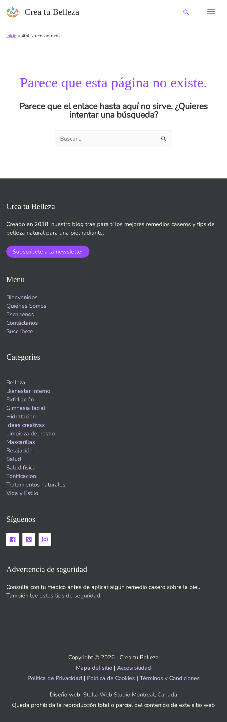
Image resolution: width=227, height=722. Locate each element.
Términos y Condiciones (170, 678)
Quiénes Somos (26, 306)
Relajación (19, 450)
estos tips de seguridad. (70, 595)
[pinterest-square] (29, 539)
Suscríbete (19, 331)
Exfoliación (20, 399)
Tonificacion (21, 476)
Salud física (21, 467)
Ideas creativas (25, 425)
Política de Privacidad (55, 678)
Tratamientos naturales (35, 484)
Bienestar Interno (28, 391)
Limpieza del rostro (30, 433)
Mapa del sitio (94, 668)
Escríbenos (20, 314)
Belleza (15, 382)
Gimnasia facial (25, 408)
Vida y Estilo (22, 493)
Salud (13, 459)
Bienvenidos (22, 297)
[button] (186, 12)
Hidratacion (21, 416)
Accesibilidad (134, 668)
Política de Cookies (112, 678)
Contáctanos (22, 323)
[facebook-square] (13, 539)
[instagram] (46, 539)
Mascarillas (20, 442)
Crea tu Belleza (52, 12)
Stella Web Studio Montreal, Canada (130, 694)
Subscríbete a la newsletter (48, 251)
